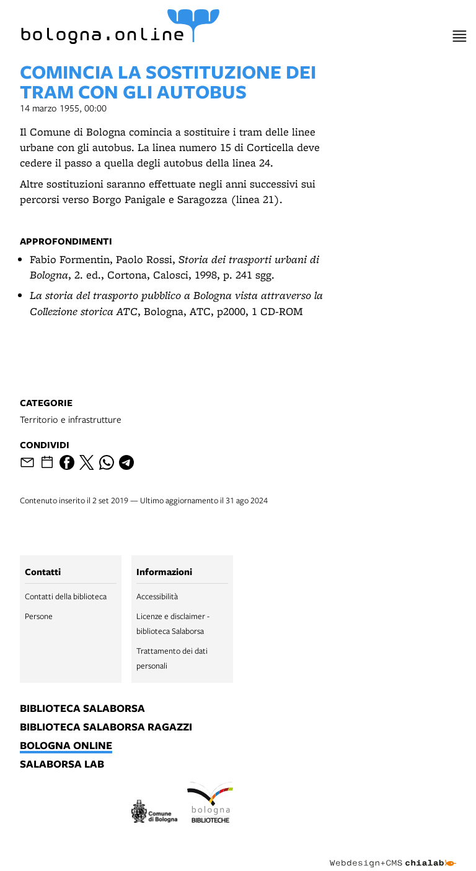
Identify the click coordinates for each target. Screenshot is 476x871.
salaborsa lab (62, 764)
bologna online (66, 746)
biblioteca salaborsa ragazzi (106, 727)
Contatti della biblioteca (66, 596)
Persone (39, 616)
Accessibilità (157, 596)
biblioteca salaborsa (82, 709)
